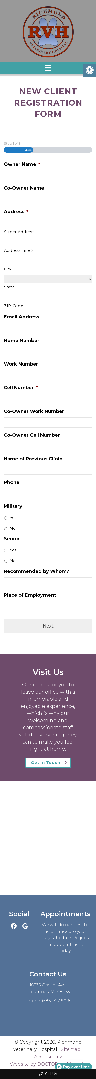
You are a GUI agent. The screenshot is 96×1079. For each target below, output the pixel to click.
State (9, 287)
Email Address (21, 317)
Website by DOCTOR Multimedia (48, 1064)
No (13, 528)
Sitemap (70, 1049)
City (8, 269)
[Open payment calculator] (73, 1067)
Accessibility (48, 1057)
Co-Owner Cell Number (32, 435)
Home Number (21, 340)
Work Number (21, 364)
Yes (13, 517)
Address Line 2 (19, 250)
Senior (12, 539)
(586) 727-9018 (56, 1000)
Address (16, 212)
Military (13, 506)
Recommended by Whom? (36, 571)
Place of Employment (30, 595)
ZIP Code (13, 306)
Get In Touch (45, 762)
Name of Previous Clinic (33, 459)
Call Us (48, 1074)
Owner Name (22, 164)
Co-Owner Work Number (34, 411)
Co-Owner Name (24, 188)
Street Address (19, 232)
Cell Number (21, 388)
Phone (11, 482)
